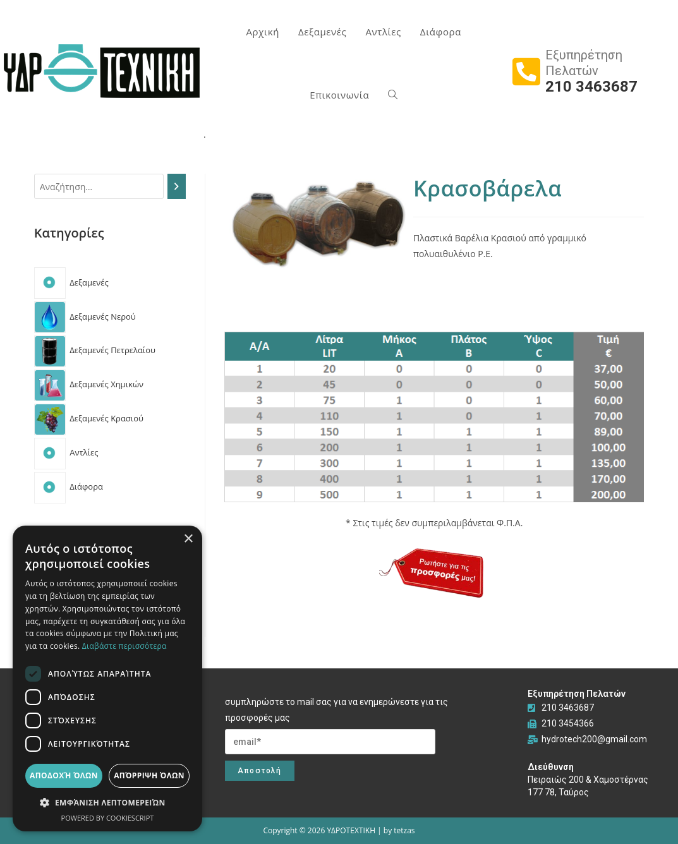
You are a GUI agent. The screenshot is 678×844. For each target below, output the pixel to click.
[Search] (176, 186)
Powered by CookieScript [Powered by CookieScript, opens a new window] (107, 818)
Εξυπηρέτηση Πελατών (583, 62)
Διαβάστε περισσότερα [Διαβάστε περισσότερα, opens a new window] (124, 646)
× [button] (188, 539)
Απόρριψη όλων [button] (149, 775)
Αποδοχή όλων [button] (64, 775)
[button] (107, 803)
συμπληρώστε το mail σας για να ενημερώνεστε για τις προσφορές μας (336, 710)
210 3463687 (591, 86)
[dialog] (107, 678)
